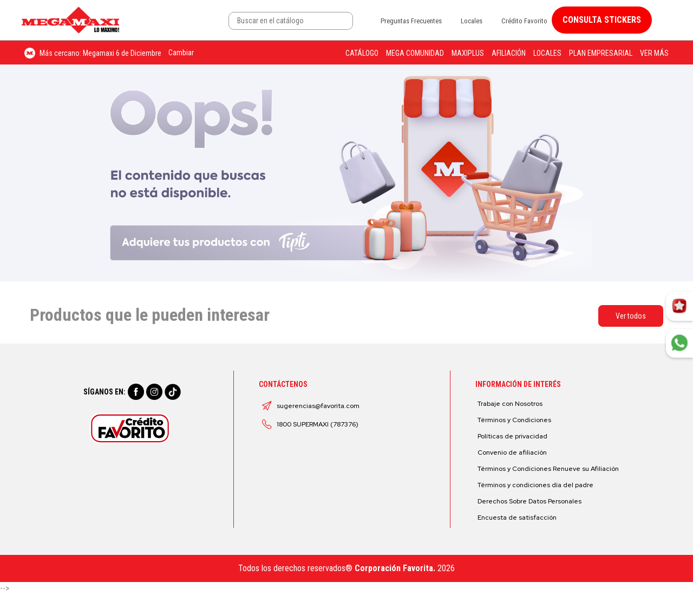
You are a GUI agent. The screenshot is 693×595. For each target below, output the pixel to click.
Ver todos (631, 316)
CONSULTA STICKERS (602, 20)
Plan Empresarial (600, 53)
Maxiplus (468, 53)
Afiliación (509, 53)
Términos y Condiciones (514, 420)
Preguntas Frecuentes (411, 21)
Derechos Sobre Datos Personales (529, 501)
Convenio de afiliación (512, 452)
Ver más (654, 53)
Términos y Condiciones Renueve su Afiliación (548, 468)
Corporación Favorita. (395, 568)
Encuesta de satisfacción (517, 517)
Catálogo (361, 53)
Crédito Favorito (524, 21)
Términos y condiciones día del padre (535, 485)
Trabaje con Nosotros (510, 403)
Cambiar (181, 52)
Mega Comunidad (415, 53)
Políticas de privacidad (512, 436)
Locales (471, 21)
